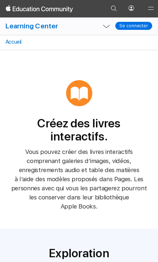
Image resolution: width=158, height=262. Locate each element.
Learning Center (31, 26)
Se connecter (133, 25)
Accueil (13, 42)
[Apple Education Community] (39, 9)
